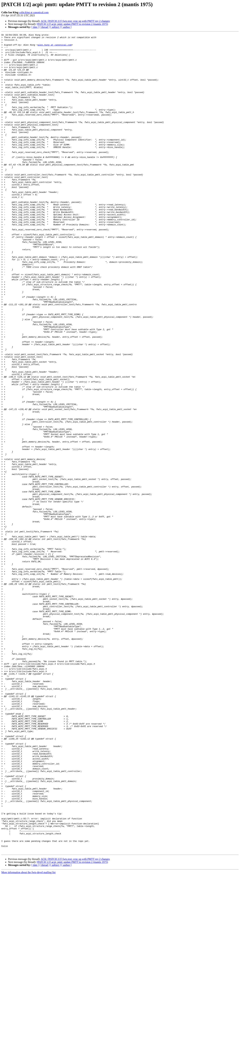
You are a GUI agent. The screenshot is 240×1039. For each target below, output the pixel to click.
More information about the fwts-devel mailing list (28, 1036)
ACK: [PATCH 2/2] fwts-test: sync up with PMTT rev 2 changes (75, 21)
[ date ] (35, 27)
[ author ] (67, 27)
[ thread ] (45, 27)
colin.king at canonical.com (33, 12)
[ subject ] (55, 27)
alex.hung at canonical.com (55, 47)
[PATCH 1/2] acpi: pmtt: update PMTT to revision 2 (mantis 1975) (72, 24)
